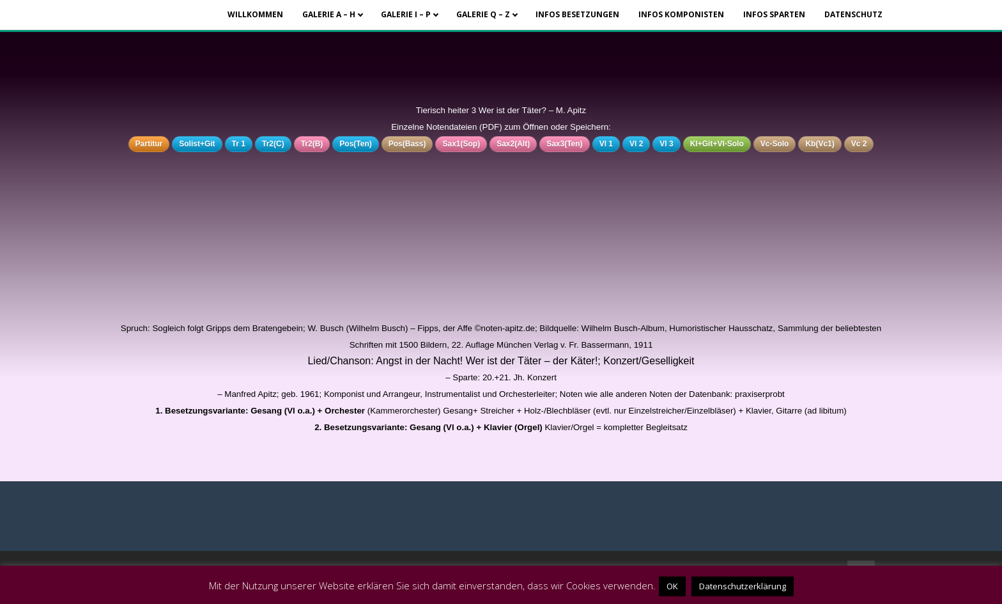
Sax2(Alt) (513, 143)
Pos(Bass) (407, 143)
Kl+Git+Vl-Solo (717, 143)
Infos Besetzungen (577, 14)
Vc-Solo (774, 143)
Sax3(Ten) (564, 143)
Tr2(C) (273, 143)
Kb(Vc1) (819, 143)
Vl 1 (606, 143)
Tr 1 (238, 143)
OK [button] (672, 586)
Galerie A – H (328, 14)
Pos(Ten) (355, 143)
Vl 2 (636, 143)
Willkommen (255, 14)
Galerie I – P (406, 14)
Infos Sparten (774, 14)
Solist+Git (197, 143)
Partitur (149, 143)
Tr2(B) (312, 143)
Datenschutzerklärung (742, 586)
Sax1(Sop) (461, 143)
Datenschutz (853, 14)
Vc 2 (859, 143)
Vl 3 (666, 143)
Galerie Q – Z (483, 14)
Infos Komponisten (681, 14)
